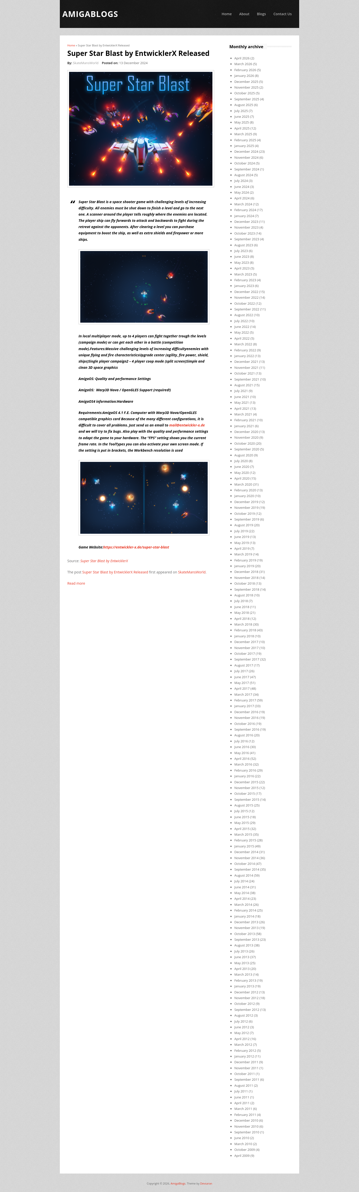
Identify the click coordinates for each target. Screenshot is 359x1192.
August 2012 (243, 1015)
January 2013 (244, 986)
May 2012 (241, 1033)
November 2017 (246, 648)
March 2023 (243, 274)
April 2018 (242, 618)
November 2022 (246, 297)
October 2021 (244, 373)
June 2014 (241, 887)
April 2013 (242, 968)
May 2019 (241, 542)
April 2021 (242, 408)
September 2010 (246, 1132)
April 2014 (242, 898)
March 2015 (243, 834)
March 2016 (243, 764)
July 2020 (241, 461)
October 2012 (244, 1003)
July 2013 (241, 951)
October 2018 (244, 583)
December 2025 (246, 81)
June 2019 (241, 536)
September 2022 (246, 309)
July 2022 (241, 321)
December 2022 (246, 291)
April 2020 (242, 478)
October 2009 (244, 1149)
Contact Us (282, 13)
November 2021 (246, 367)
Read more (76, 583)
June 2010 (241, 1138)
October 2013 (244, 933)
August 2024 (243, 175)
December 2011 (246, 1062)
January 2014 (244, 916)
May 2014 (241, 893)
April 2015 (242, 828)
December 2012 (246, 992)
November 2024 (246, 157)
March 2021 (243, 414)
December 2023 (246, 221)
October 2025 (244, 93)
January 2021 (244, 426)
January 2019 (244, 566)
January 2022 (244, 356)
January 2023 (244, 285)
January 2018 (244, 636)
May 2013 (241, 963)
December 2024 (246, 151)
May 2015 (241, 822)
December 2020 (246, 431)
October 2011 (244, 1073)
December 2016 (246, 712)
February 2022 (245, 350)
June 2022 (241, 326)
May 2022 (241, 332)
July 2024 (241, 180)
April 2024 (242, 198)
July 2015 (241, 811)
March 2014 (243, 904)
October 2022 (244, 303)
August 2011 (243, 1085)
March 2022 (243, 344)
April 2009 (242, 1155)
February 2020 (245, 490)
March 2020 (243, 484)
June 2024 (241, 186)
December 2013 (246, 922)
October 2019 (244, 513)
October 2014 (244, 863)
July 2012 (241, 1021)
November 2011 (246, 1068)
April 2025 (242, 128)
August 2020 (243, 455)
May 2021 (241, 402)
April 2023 (242, 268)
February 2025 (245, 140)
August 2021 (243, 385)
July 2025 (241, 111)
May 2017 (241, 682)
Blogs (261, 13)
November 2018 (246, 577)
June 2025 (241, 116)
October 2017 (244, 653)
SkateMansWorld (85, 63)
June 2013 (241, 957)
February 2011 (245, 1114)
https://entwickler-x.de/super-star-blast (136, 547)
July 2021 (241, 391)
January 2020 (244, 496)
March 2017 (243, 694)
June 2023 (241, 256)
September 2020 (246, 449)
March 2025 (243, 134)
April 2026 (242, 58)
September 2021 (246, 379)
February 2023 (245, 280)
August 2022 (243, 315)
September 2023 (246, 239)
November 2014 (246, 858)
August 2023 (243, 245)
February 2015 (245, 840)
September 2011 (246, 1079)
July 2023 (241, 251)
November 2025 (246, 87)
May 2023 (241, 262)
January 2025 (244, 145)
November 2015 (246, 788)
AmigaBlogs (178, 1183)
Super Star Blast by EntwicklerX (104, 560)
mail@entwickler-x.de (187, 425)
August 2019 (243, 525)
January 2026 (244, 75)
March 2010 (243, 1144)
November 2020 (246, 437)
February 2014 (245, 910)
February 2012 (245, 1050)
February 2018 (245, 630)
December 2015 (246, 782)
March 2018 (243, 624)
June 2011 (241, 1097)
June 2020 (241, 466)
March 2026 (243, 64)
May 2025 (241, 122)
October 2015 (244, 793)
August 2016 (243, 735)
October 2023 (244, 233)
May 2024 (241, 192)
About (244, 13)
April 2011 (242, 1103)
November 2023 (246, 227)
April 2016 (242, 758)
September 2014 (246, 869)
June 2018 (241, 607)
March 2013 (243, 974)
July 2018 (241, 601)
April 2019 (242, 548)
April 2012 (242, 1039)
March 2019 (243, 554)
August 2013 (243, 945)
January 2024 (244, 216)
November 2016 (246, 717)
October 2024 (244, 163)
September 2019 (246, 519)
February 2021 (245, 420)
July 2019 (241, 531)
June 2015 (241, 817)
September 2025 (246, 99)
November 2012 (246, 998)
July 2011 (241, 1091)
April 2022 (242, 338)
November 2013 (246, 928)
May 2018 (241, 612)
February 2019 (245, 560)
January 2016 (244, 776)
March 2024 (243, 204)
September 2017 (246, 659)
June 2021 (241, 397)
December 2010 (246, 1120)
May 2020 (241, 472)
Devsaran (206, 1183)
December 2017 (246, 642)
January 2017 (244, 706)
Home (227, 13)
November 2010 (246, 1126)
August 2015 (243, 805)
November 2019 (246, 507)
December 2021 (246, 361)
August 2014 (243, 875)
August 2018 (243, 595)
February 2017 (245, 700)
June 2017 (241, 677)
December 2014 (246, 852)
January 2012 (244, 1056)
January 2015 (244, 846)
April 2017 (242, 688)
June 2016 (241, 747)
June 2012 (241, 1027)
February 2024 (245, 210)
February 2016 (245, 770)
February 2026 (245, 70)
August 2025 (243, 105)
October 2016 (244, 723)
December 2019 (246, 502)
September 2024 (246, 169)
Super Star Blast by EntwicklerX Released (115, 572)
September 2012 (246, 1009)
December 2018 (246, 571)
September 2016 (246, 729)
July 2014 (241, 881)
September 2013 (246, 939)
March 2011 (243, 1108)
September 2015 (246, 799)
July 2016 (241, 741)
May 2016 (241, 753)
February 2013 (245, 980)
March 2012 (243, 1044)
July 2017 (241, 671)
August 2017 (243, 665)
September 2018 (246, 589)
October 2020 (244, 443)
